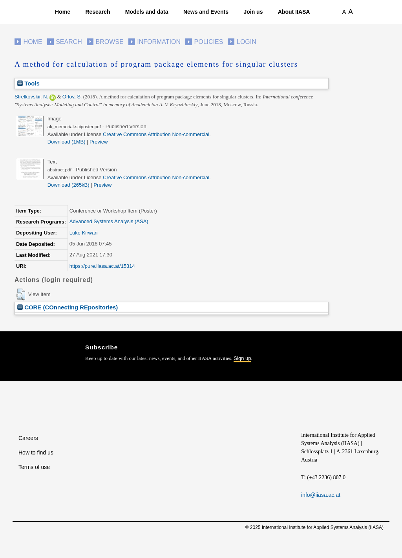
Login (246, 41)
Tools (28, 83)
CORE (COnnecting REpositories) (67, 307)
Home (62, 12)
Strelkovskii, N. (31, 97)
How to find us (35, 452)
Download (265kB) (69, 185)
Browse (109, 41)
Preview (99, 142)
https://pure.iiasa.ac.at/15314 (102, 266)
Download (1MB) (67, 142)
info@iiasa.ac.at (320, 495)
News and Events (205, 12)
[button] (20, 294)
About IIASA (294, 12)
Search (69, 41)
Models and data (146, 12)
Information (159, 41)
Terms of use (34, 467)
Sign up (242, 358)
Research (97, 12)
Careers (28, 438)
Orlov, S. (72, 97)
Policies (208, 41)
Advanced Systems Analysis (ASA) (108, 221)
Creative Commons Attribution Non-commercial (156, 134)
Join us (253, 12)
